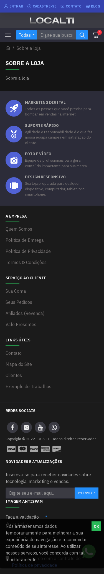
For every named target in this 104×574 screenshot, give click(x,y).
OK (96, 526)
